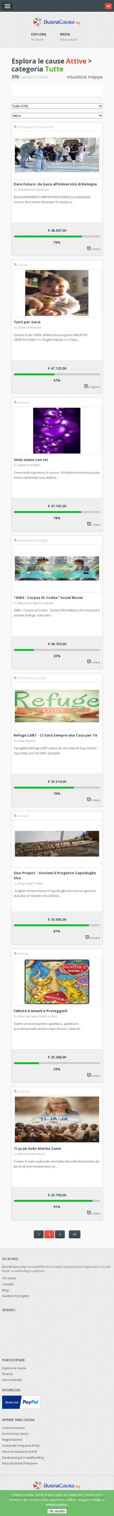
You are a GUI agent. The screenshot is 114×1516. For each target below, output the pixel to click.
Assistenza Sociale (29, 678)
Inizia (65, 34)
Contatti (7, 1284)
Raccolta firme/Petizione (20, 1463)
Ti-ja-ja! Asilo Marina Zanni (37, 1148)
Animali (21, 816)
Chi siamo (9, 1278)
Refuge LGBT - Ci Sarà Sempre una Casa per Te (55, 735)
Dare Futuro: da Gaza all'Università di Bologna (55, 184)
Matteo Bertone (31, 1154)
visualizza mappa (84, 77)
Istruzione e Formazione (33, 127)
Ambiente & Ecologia (31, 540)
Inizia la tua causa (15, 1433)
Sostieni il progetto (15, 1296)
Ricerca (7, 1374)
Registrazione (12, 1439)
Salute (20, 265)
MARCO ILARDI (29, 465)
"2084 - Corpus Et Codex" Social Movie (48, 597)
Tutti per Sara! (27, 321)
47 (74, 1234)
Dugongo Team (30, 883)
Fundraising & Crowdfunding (22, 1457)
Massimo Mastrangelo (36, 603)
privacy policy (56, 1504)
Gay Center (27, 740)
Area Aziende (12, 1380)
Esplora (38, 34)
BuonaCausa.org (13, 1266)
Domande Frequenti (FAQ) (20, 1445)
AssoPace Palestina (33, 189)
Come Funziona (13, 1428)
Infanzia (22, 402)
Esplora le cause (14, 1368)
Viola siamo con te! (31, 459)
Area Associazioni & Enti (19, 1451)
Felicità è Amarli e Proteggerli (40, 1010)
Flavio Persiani (29, 327)
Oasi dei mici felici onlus (37, 1016)
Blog (5, 1290)
